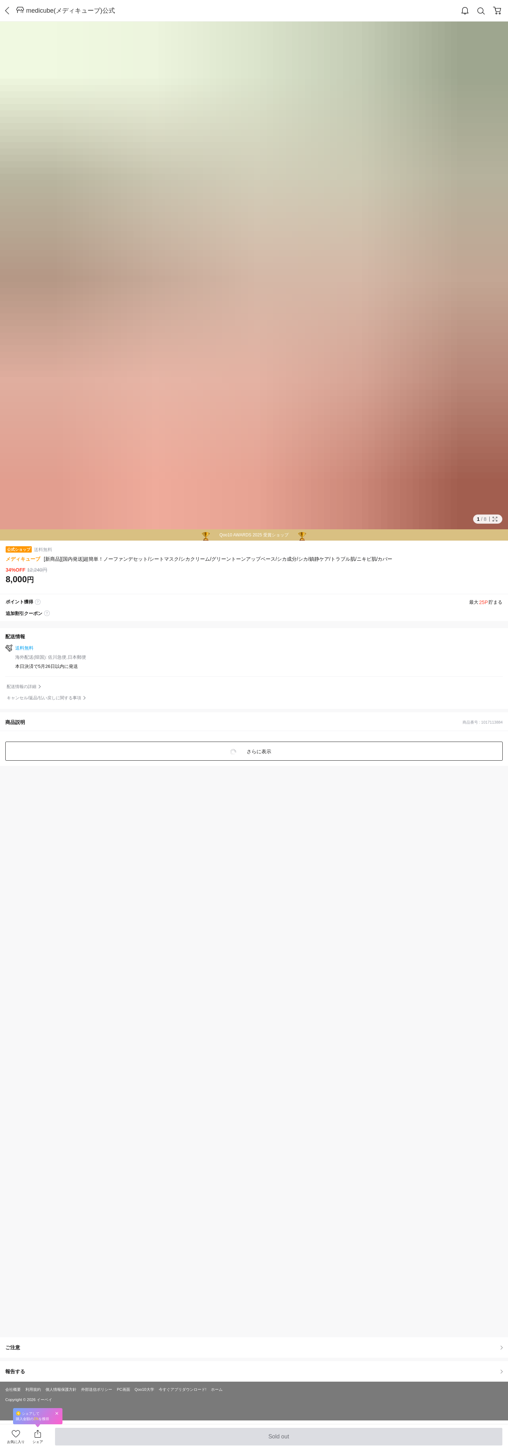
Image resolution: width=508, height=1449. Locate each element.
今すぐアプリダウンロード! (182, 1389)
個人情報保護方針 (61, 1389)
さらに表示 (258, 751)
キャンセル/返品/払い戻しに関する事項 (44, 697)
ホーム (217, 1389)
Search (481, 11)
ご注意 (254, 1347)
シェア (37, 1442)
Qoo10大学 (144, 1389)
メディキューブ (23, 559)
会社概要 (13, 1389)
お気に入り (16, 1442)
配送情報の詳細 (21, 686)
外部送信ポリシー (96, 1389)
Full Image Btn (494, 519)
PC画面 (123, 1389)
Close (57, 1413)
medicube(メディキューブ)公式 (70, 10)
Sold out (278, 1439)
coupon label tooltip (47, 613)
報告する (254, 1371)
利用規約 (33, 1389)
